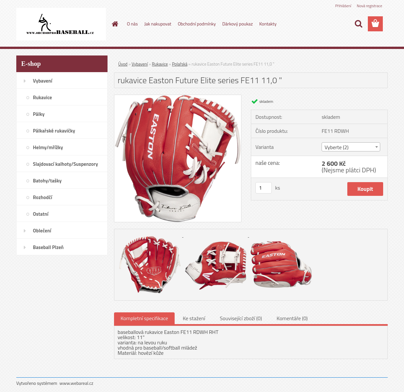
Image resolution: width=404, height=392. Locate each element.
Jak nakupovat (157, 23)
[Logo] (61, 24)
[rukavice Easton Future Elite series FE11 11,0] (177, 98)
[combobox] (351, 146)
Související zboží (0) (241, 318)
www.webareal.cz (77, 383)
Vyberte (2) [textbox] (337, 147)
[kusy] (263, 188)
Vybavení (140, 64)
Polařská (179, 64)
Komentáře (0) (292, 318)
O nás (132, 23)
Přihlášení (343, 6)
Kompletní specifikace (144, 318)
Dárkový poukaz (237, 23)
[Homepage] (114, 23)
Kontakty (268, 23)
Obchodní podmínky (197, 23)
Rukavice (160, 64)
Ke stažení (194, 318)
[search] (358, 23)
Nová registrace (369, 6)
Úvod (122, 64)
